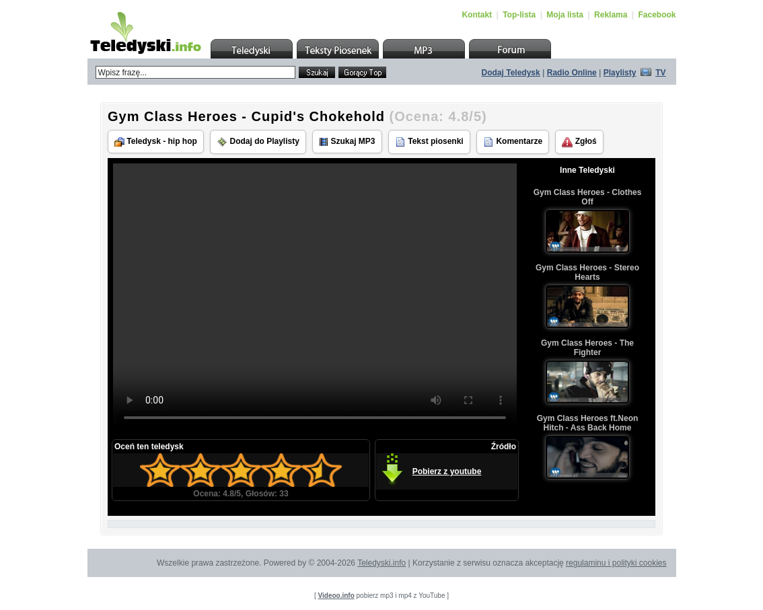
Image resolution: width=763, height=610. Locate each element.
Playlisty (620, 72)
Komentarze (512, 142)
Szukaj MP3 (347, 142)
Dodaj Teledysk (511, 72)
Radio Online (572, 72)
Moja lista (564, 15)
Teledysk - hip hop (155, 142)
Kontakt (477, 15)
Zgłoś (579, 142)
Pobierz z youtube (447, 471)
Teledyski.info (381, 563)
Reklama (610, 15)
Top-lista (519, 15)
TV (660, 72)
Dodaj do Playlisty (258, 142)
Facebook (657, 15)
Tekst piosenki (429, 142)
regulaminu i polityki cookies (616, 563)
